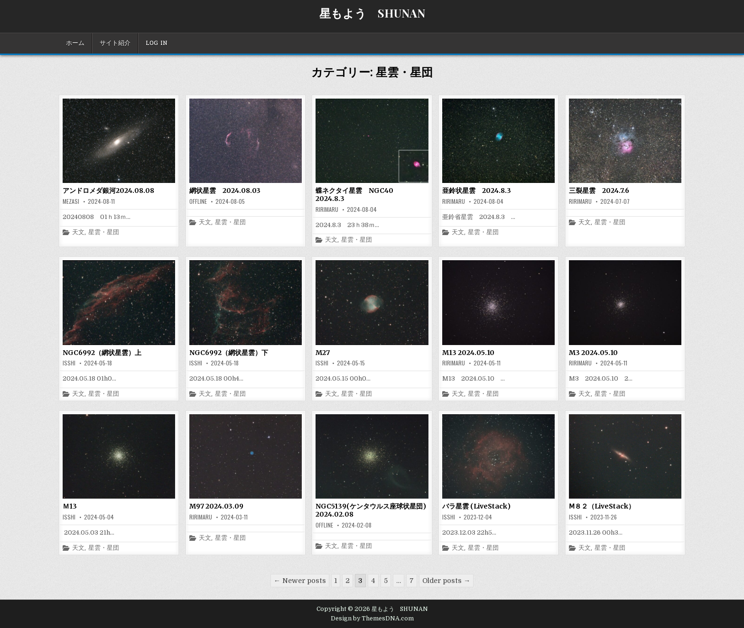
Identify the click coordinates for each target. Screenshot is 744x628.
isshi (69, 363)
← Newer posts (300, 580)
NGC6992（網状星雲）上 (102, 352)
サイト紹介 (115, 43)
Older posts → (446, 580)
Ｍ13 (70, 506)
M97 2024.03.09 (216, 506)
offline (198, 201)
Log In (156, 43)
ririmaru (327, 209)
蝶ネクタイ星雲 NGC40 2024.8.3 (358, 194)
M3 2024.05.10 (593, 352)
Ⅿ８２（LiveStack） (602, 506)
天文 (78, 232)
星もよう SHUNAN (372, 12)
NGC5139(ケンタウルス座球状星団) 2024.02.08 (374, 510)
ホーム (75, 43)
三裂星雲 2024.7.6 (599, 190)
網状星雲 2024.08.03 (224, 190)
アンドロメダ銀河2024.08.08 (108, 190)
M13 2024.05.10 (468, 352)
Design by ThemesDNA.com (372, 618)
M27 (323, 352)
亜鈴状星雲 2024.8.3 (476, 190)
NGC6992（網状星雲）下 (228, 352)
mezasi (71, 201)
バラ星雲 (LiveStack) (476, 506)
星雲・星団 (103, 232)
